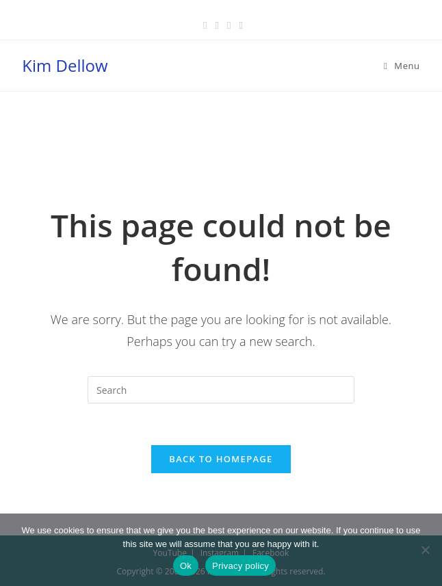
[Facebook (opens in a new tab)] (205, 24)
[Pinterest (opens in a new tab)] (217, 24)
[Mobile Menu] (402, 65)
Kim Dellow (64, 65)
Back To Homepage (220, 459)
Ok (186, 566)
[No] (425, 550)
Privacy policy (240, 566)
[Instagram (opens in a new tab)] (229, 24)
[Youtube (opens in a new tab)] (238, 24)
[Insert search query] (221, 389)
